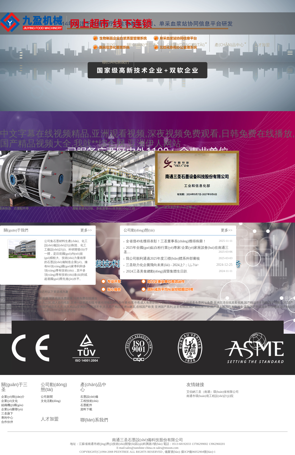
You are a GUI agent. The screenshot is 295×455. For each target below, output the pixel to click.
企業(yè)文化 (9, 401)
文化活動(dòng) (51, 401)
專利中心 (7, 417)
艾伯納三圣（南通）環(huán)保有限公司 (212, 391)
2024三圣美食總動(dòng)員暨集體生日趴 (156, 271)
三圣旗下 (7, 413)
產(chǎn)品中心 (229, 44)
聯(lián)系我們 (115, 62)
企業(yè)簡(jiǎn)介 (12, 396)
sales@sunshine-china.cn (140, 448)
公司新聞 (47, 396)
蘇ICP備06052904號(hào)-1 (198, 452)
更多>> (86, 230)
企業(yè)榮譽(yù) (12, 409)
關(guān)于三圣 (141, 44)
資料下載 (86, 409)
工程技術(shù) (89, 401)
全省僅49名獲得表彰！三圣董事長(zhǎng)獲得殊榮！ (166, 241)
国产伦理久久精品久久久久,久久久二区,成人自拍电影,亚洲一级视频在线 (47, 302)
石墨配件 (86, 405)
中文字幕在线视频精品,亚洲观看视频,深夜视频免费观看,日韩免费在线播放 (48, 298)
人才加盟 (262, 44)
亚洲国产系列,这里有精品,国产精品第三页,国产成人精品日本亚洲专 (199, 307)
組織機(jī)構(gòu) (12, 405)
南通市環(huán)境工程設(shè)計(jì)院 (209, 396)
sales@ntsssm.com (167, 448)
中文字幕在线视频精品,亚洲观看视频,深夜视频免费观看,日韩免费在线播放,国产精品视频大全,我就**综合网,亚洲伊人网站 (147, 138)
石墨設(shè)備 (89, 396)
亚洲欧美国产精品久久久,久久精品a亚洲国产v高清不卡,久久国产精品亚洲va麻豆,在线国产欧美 (92, 307)
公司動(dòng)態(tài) (185, 44)
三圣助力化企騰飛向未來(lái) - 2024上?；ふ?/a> (162, 265)
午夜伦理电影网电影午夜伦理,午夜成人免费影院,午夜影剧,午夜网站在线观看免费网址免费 (154, 302)
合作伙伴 (7, 422)
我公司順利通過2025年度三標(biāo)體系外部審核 (163, 258)
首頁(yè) (109, 44)
